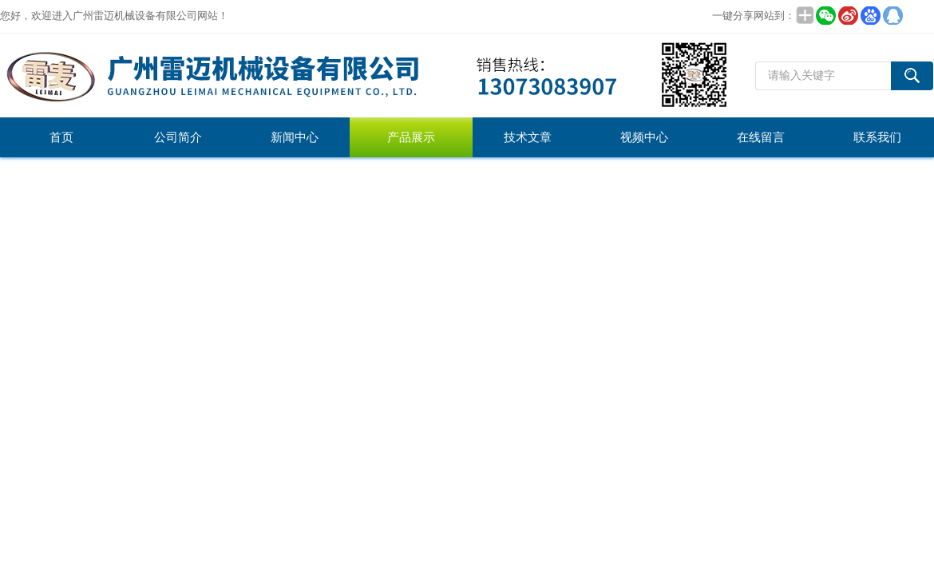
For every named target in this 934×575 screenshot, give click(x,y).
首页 (61, 137)
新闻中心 (295, 137)
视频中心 (644, 137)
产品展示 (411, 137)
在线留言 (761, 137)
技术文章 (528, 137)
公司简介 (178, 137)
